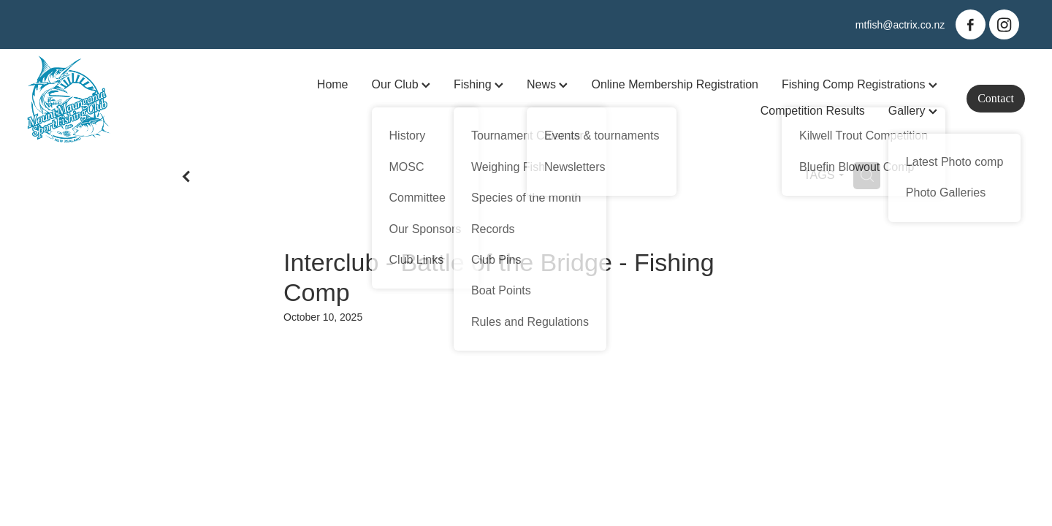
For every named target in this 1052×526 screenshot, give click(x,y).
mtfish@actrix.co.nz (900, 25)
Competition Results (813, 110)
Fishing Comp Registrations (859, 84)
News (547, 84)
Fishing (478, 84)
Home (332, 84)
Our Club (401, 84)
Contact (995, 98)
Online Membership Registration (674, 84)
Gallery (912, 110)
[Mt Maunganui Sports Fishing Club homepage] (126, 98)
